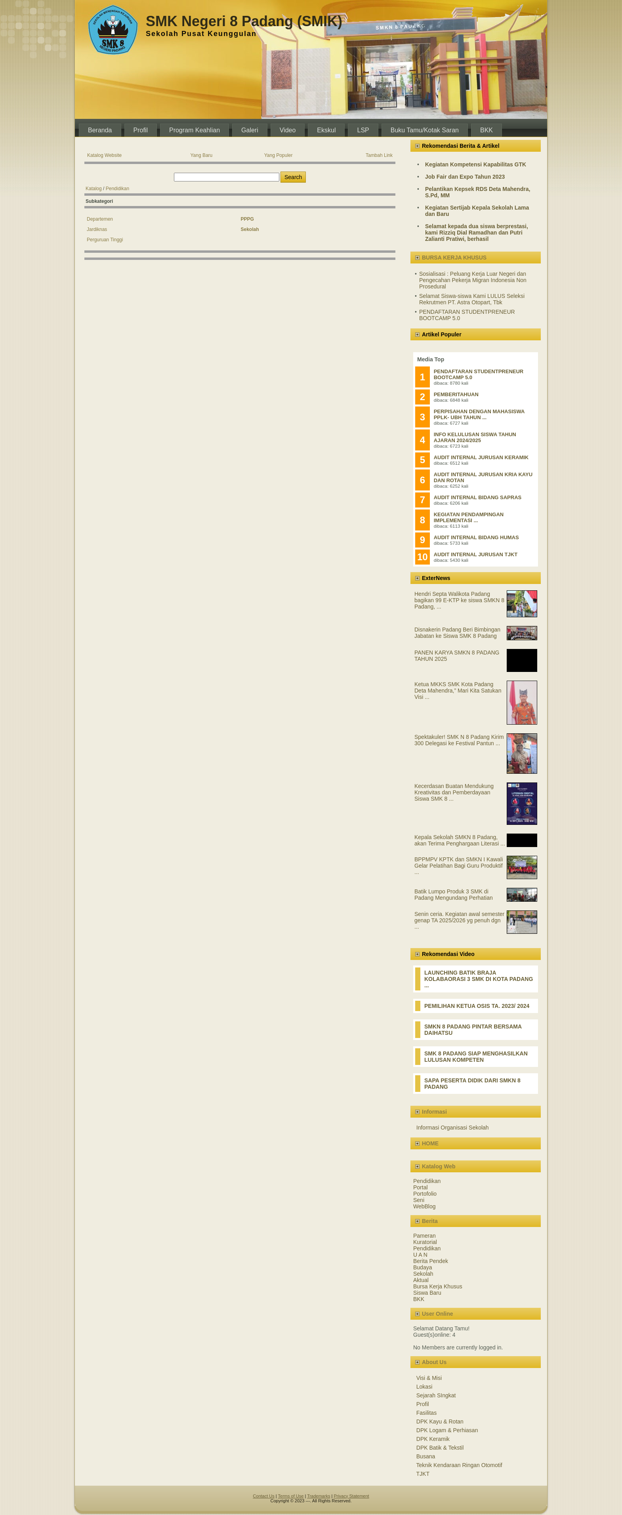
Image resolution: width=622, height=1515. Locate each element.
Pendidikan (117, 188)
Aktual (421, 1280)
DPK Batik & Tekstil (440, 1447)
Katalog (94, 188)
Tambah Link (379, 155)
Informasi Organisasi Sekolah (452, 1127)
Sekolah (423, 1274)
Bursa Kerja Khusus (437, 1286)
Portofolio (425, 1194)
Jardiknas (97, 229)
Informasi (434, 1112)
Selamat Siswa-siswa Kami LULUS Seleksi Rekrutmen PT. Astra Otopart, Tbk (472, 299)
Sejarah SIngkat (436, 1395)
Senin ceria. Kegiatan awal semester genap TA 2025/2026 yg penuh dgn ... (459, 920)
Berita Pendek (430, 1261)
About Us (434, 1362)
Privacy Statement (351, 1496)
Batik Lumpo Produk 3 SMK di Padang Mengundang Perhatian (453, 894)
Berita (430, 1221)
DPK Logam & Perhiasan (447, 1430)
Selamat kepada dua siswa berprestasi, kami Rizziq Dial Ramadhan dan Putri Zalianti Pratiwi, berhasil (476, 232)
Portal (420, 1187)
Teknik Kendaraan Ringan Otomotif (459, 1465)
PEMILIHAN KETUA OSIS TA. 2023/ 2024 (476, 1006)
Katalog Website (104, 155)
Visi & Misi (429, 1378)
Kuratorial (425, 1242)
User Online (437, 1314)
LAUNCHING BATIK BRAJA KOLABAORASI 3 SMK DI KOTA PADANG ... (478, 978)
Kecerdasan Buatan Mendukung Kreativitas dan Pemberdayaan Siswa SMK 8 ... (454, 792)
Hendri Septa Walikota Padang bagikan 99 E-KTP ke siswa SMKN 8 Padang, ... (459, 600)
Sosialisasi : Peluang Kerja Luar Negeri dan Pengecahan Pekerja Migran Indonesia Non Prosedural (473, 280)
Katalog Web (439, 1166)
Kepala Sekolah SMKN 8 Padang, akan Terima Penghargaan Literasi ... (459, 840)
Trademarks (318, 1496)
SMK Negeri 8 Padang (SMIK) (244, 21)
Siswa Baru (427, 1293)
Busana (425, 1456)
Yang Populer (278, 155)
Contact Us (263, 1496)
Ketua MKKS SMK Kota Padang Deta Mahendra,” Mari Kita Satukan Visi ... (457, 690)
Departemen (100, 219)
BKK (418, 1299)
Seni (418, 1200)
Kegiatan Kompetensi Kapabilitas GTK (475, 164)
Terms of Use (291, 1496)
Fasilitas (426, 1413)
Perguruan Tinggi (105, 239)
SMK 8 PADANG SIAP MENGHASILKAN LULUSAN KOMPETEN (476, 1056)
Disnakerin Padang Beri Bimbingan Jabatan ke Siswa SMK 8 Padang (457, 632)
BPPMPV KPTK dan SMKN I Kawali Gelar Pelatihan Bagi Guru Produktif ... (458, 865)
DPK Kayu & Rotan (440, 1421)
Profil (422, 1404)
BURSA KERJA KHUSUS (454, 257)
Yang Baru (201, 155)
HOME (430, 1143)
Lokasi (424, 1386)
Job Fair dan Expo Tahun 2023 (465, 177)
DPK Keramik (433, 1439)
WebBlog (424, 1206)
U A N (420, 1255)
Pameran (424, 1236)
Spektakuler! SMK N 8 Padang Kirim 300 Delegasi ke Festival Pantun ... (459, 740)
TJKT (422, 1474)
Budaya (422, 1267)
